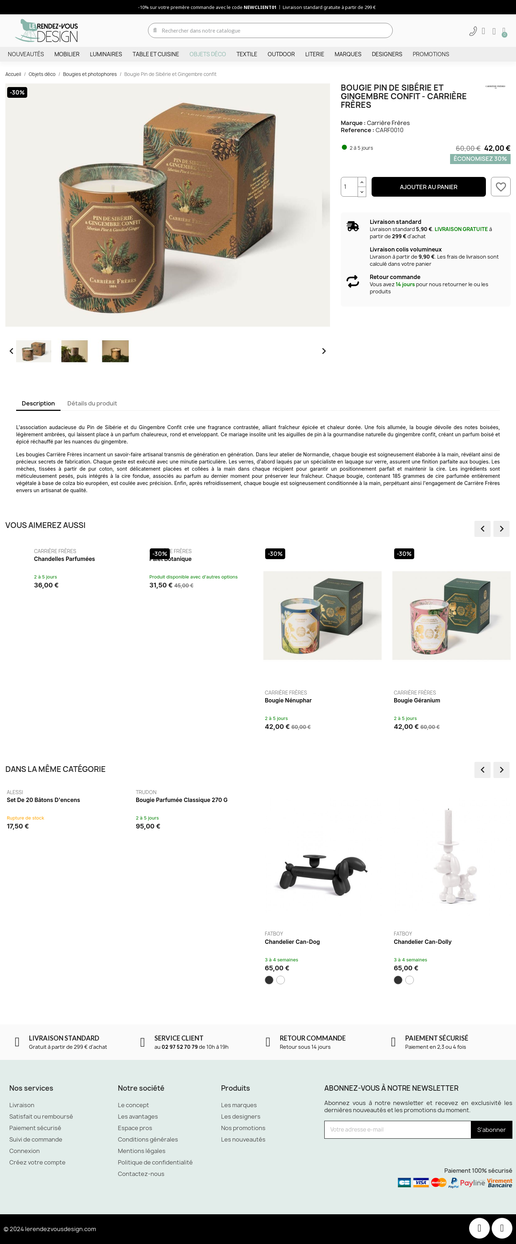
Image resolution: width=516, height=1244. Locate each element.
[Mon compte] (484, 31)
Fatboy (301, 934)
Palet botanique (272, 559)
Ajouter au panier (429, 187)
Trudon (173, 792)
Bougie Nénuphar (390, 700)
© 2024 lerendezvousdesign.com (50, 1229)
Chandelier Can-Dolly (449, 941)
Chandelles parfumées (166, 559)
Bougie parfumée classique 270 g (208, 800)
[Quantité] (349, 187)
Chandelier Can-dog (319, 941)
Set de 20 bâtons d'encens (70, 800)
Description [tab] (38, 403)
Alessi (42, 792)
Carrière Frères (388, 123)
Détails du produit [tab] (92, 403)
